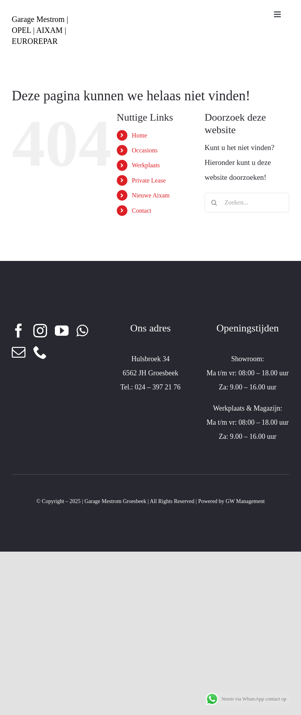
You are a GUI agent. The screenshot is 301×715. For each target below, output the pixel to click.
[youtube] (62, 330)
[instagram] (40, 330)
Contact (141, 210)
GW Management (245, 501)
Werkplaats (146, 165)
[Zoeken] (214, 202)
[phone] (40, 352)
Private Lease (149, 180)
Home (139, 135)
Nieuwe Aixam (150, 195)
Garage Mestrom (38, 19)
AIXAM (49, 30)
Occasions (145, 150)
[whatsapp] (82, 330)
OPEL (21, 30)
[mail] (18, 352)
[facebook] (18, 330)
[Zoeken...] (247, 202)
